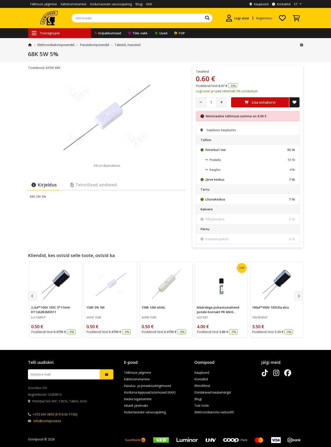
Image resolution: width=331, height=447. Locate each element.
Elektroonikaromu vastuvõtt (214, 412)
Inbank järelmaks (136, 405)
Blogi (139, 4)
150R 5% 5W (95, 307)
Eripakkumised (107, 33)
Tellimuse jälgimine (43, 4)
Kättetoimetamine (73, 4)
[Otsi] (207, 18)
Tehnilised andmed (93, 185)
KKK (149, 4)
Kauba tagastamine (138, 399)
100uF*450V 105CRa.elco (270, 307)
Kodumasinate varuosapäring (111, 4)
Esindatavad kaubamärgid (212, 392)
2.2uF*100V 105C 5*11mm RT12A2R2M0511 (50, 309)
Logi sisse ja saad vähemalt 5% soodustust (226, 91)
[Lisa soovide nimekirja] (294, 102)
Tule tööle (201, 405)
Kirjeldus (44, 185)
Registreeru (264, 18)
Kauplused (259, 4)
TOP (179, 33)
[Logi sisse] (237, 18)
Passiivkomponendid (94, 45)
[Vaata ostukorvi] (296, 18)
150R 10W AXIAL (153, 307)
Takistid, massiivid (127, 45)
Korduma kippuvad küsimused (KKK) (149, 392)
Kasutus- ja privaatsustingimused (147, 386)
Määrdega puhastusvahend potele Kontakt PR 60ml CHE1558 (218, 312)
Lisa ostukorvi (260, 102)
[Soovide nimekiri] (282, 18)
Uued (160, 33)
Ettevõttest (202, 386)
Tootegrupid (45, 33)
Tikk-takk (137, 33)
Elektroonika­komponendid (55, 45)
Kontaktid (281, 4)
